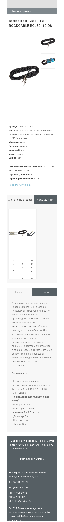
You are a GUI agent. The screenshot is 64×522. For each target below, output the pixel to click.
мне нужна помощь (32, 459)
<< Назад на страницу (20, 11)
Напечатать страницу (20, 185)
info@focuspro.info (19, 487)
